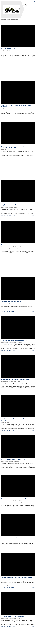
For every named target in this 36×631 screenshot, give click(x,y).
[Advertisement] (18, 70)
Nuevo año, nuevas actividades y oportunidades (14, 499)
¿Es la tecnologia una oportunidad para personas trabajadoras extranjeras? (15, 146)
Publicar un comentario (10, 157)
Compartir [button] (3, 157)
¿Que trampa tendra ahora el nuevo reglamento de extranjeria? (15, 419)
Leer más (33, 157)
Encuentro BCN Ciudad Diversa (9, 49)
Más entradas (32, 630)
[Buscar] (32, 1)
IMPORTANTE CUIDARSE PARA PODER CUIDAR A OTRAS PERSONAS (16, 106)
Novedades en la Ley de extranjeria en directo (14, 340)
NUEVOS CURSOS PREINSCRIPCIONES (11, 301)
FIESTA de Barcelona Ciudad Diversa (11, 538)
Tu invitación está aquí (7, 244)
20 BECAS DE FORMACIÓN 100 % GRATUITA (13, 459)
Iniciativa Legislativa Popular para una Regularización (16, 577)
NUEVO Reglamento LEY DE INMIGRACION (13, 616)
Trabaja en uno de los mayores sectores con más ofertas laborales (17, 204)
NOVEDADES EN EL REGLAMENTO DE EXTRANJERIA (15, 379)
